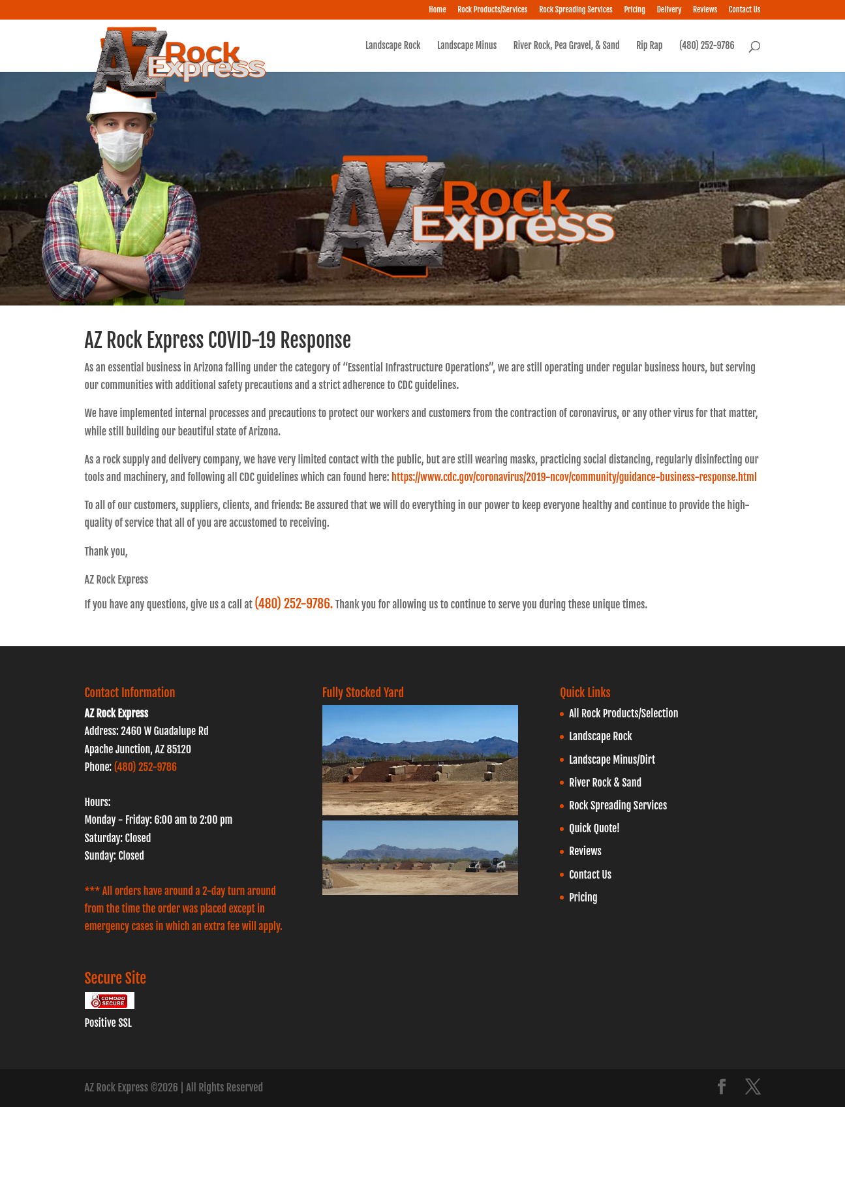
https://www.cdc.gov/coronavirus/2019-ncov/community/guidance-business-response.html (574, 477)
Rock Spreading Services (576, 10)
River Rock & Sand (605, 782)
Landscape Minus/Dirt (612, 759)
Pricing (634, 10)
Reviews (705, 10)
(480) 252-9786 (706, 46)
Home (437, 10)
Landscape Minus (467, 46)
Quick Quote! (594, 828)
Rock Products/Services (492, 10)
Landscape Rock (392, 46)
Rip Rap (649, 46)
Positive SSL (108, 1022)
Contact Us (745, 10)
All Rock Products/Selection (623, 713)
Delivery (669, 10)
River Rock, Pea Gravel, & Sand (567, 46)
